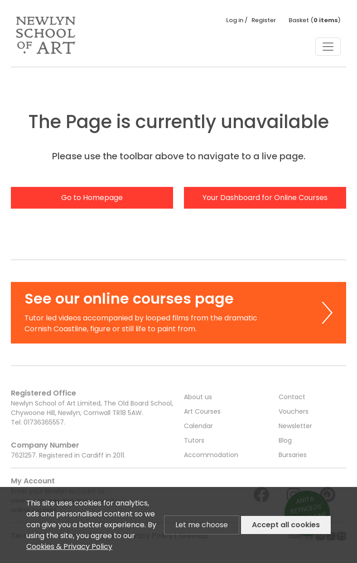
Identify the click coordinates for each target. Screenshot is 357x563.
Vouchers (294, 411)
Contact (292, 396)
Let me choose (201, 525)
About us (198, 396)
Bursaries (293, 454)
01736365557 (44, 422)
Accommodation (211, 454)
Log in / (237, 20)
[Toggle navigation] (328, 47)
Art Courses (202, 411)
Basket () (315, 20)
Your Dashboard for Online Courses (265, 197)
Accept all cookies (286, 525)
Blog (285, 440)
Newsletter (295, 425)
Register (263, 20)
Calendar (198, 425)
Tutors (194, 440)
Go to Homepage (92, 197)
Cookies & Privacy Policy (69, 546)
